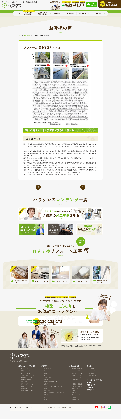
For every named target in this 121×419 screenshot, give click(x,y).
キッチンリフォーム (26, 377)
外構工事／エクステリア (50, 390)
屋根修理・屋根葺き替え (27, 388)
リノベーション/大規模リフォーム (53, 394)
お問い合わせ (91, 393)
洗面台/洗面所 (47, 386)
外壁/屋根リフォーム (26, 386)
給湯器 (45, 397)
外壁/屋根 (46, 388)
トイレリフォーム (25, 381)
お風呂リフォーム (25, 379)
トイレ (45, 383)
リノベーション (76, 390)
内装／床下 (47, 399)
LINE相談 (90, 396)
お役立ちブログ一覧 (77, 377)
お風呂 (45, 381)
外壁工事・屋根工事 (77, 394)
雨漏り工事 (75, 397)
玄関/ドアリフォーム (26, 394)
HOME (89, 391)
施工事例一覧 (47, 377)
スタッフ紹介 (92, 379)
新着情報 (91, 381)
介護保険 (46, 403)
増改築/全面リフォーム (27, 399)
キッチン (46, 379)
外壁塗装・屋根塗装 (77, 392)
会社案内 (91, 377)
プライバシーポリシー (16, 415)
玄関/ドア (46, 392)
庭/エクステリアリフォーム (28, 392)
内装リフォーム (76, 403)
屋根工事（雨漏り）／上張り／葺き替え (54, 401)
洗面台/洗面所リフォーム (27, 383)
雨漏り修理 (24, 390)
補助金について (93, 383)
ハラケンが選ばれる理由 (95, 388)
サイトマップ (28, 415)
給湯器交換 (24, 397)
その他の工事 (75, 407)
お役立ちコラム (76, 379)
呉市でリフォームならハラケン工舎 (63, 415)
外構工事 (74, 405)
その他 (45, 407)
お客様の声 (90, 398)
